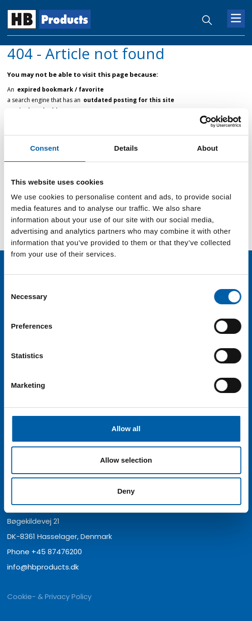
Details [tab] (126, 148)
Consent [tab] (44, 148)
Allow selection (126, 460)
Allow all (126, 428)
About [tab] (207, 148)
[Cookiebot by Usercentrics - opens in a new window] (199, 121)
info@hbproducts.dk (43, 567)
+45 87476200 (56, 552)
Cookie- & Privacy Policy (49, 596)
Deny (126, 491)
